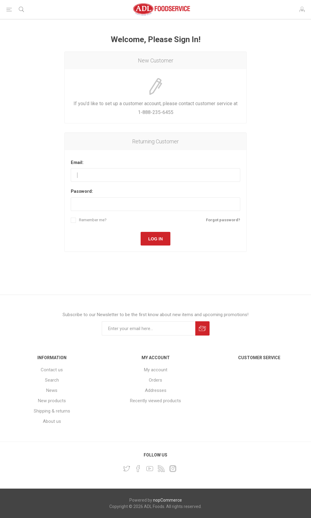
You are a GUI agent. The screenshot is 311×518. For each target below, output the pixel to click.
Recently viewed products (155, 400)
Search (52, 380)
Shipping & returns (52, 411)
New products (52, 400)
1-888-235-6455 (155, 112)
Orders (155, 380)
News (51, 390)
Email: (77, 162)
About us (52, 421)
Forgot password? (223, 220)
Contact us (52, 370)
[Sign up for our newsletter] (148, 328)
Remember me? (93, 220)
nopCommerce (167, 500)
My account (155, 370)
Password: (82, 191)
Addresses (155, 390)
